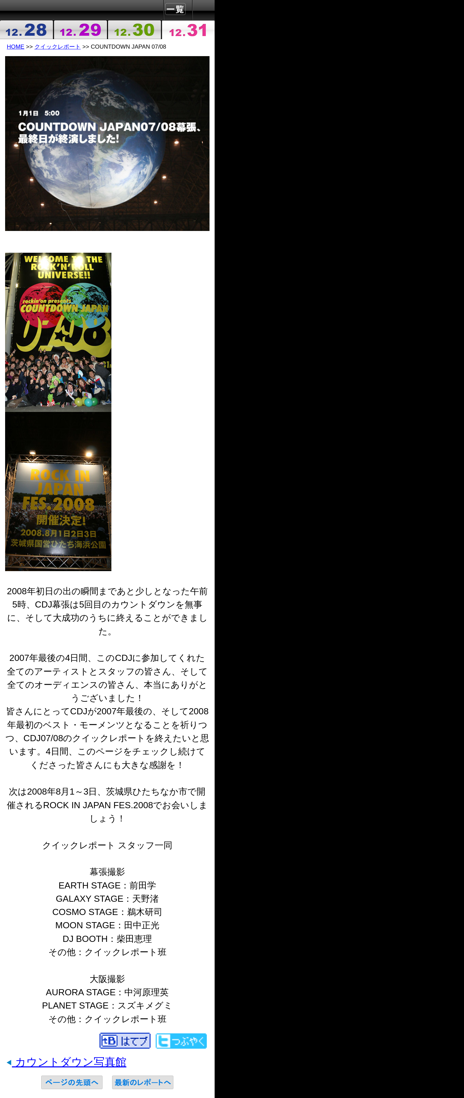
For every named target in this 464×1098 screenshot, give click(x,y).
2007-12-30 (134, 29)
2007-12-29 (81, 29)
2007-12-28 (27, 29)
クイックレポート (57, 46)
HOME (15, 46)
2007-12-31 (188, 29)
